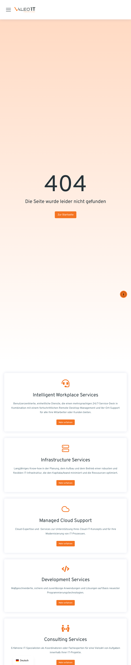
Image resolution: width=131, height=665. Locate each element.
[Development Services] (65, 585)
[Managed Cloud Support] (65, 526)
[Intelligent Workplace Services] (65, 402)
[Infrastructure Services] (65, 465)
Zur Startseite (65, 214)
